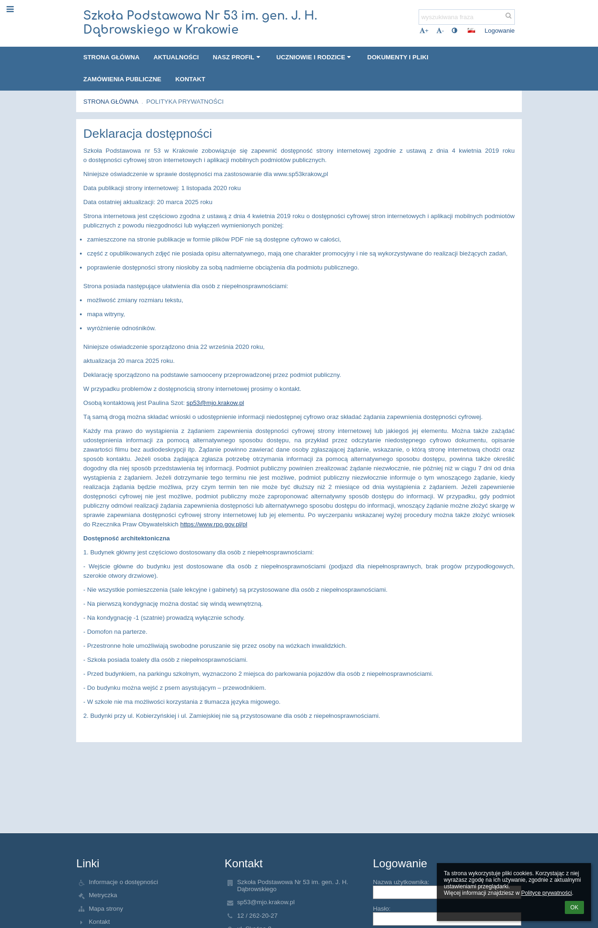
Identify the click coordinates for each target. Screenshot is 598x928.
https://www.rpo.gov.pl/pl (213, 524)
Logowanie (499, 30)
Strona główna (110, 101)
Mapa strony (106, 908)
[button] (471, 30)
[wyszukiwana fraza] (467, 17)
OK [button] (574, 907)
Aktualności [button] (176, 57)
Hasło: (382, 908)
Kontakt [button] (190, 79)
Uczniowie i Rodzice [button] (315, 57)
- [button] (440, 30)
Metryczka (103, 895)
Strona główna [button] (111, 57)
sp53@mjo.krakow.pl (215, 402)
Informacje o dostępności (123, 881)
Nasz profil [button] (238, 57)
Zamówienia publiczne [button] (122, 79)
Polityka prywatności (185, 101)
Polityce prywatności (546, 893)
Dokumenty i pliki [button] (397, 57)
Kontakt (99, 921)
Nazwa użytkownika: (401, 881)
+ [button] (424, 30)
